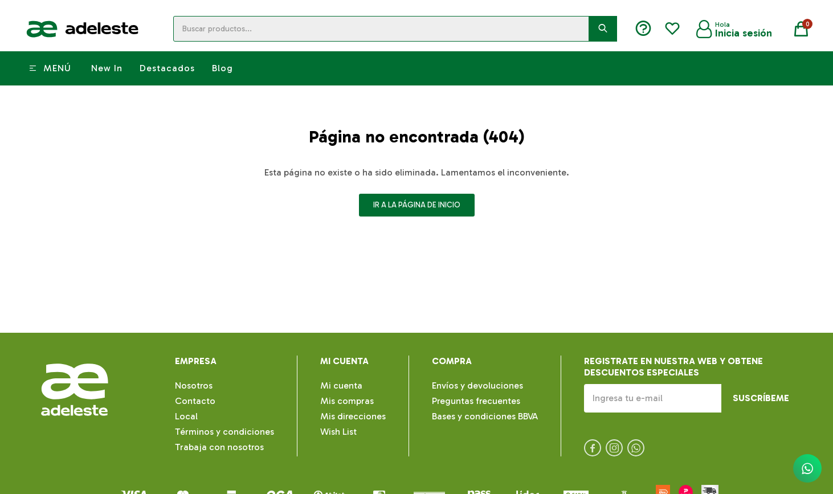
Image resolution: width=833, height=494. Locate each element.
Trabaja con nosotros (219, 447)
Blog (222, 68)
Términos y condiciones (224, 431)
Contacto (195, 400)
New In (106, 68)
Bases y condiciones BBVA (485, 416)
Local (186, 416)
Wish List (338, 431)
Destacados (167, 68)
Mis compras (347, 400)
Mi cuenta (341, 385)
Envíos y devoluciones (477, 385)
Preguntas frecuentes (476, 400)
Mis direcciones (353, 416)
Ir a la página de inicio (416, 205)
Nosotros (194, 385)
